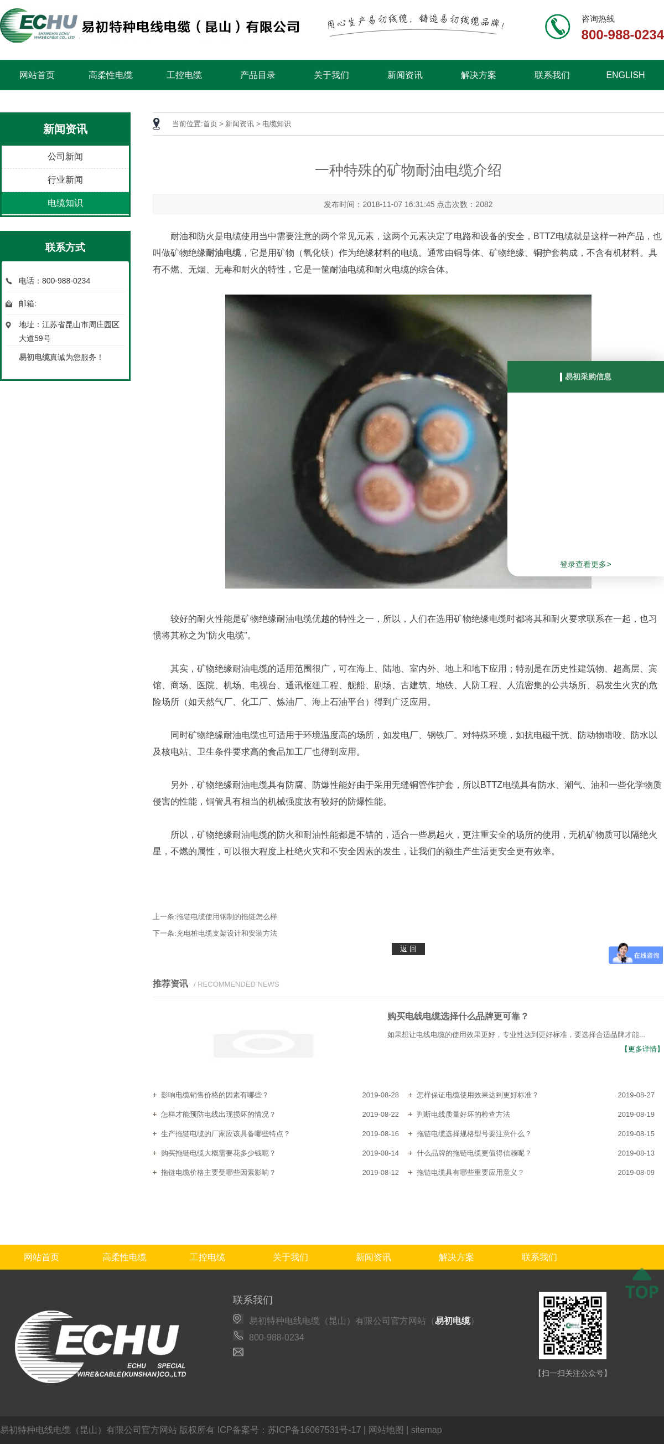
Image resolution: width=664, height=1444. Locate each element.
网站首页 (37, 75)
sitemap (426, 1430)
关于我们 (331, 75)
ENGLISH (625, 75)
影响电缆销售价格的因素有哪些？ (215, 1095)
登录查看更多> (585, 564)
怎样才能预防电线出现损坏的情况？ (218, 1114)
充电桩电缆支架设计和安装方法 (227, 933)
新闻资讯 (405, 75)
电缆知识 (65, 203)
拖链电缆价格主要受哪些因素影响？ (218, 1172)
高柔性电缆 (111, 75)
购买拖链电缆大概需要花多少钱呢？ (218, 1153)
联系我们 (552, 75)
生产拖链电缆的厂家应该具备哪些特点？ (225, 1134)
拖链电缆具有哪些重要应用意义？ (471, 1172)
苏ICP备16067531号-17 (314, 1430)
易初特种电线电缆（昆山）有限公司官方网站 (88, 1430)
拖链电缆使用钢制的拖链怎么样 (227, 916)
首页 (210, 124)
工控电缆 (184, 75)
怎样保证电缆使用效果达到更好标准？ (478, 1095)
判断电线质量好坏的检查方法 (463, 1114)
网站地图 (386, 1430)
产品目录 (258, 75)
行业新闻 (65, 179)
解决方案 (478, 75)
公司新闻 (65, 156)
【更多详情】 (642, 1049)
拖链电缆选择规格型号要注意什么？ (474, 1134)
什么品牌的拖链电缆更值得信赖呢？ (474, 1153)
